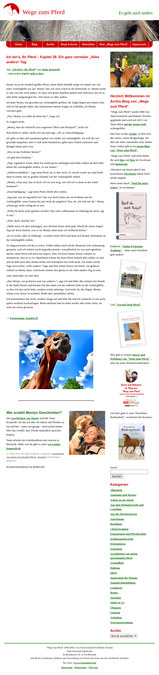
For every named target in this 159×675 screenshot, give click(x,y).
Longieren (116, 587)
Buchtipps (116, 523)
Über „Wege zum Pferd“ (113, 44)
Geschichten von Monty (25, 418)
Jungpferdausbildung (122, 582)
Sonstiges (41, 457)
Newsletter (88, 44)
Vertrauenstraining (121, 622)
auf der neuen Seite (135, 124)
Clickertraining (119, 529)
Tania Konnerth (51, 69)
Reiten (114, 592)
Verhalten (116, 617)
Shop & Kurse (69, 44)
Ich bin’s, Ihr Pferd (24, 69)
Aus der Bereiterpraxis (123, 514)
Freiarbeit (116, 548)
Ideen (113, 572)
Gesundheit (117, 562)
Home (18, 44)
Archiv (50, 44)
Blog (34, 44)
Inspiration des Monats (124, 577)
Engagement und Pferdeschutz (128, 533)
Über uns (93, 667)
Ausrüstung (117, 519)
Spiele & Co (117, 602)
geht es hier (36, 73)
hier (122, 160)
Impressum (139, 44)
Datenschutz (80, 667)
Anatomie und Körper (123, 495)
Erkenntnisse (118, 543)
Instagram (121, 164)
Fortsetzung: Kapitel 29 (24, 318)
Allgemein (116, 490)
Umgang (115, 612)
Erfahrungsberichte (122, 539)
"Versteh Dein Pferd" (128, 304)
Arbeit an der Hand (121, 500)
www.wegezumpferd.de (84, 662)
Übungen (115, 607)
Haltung (115, 567)
